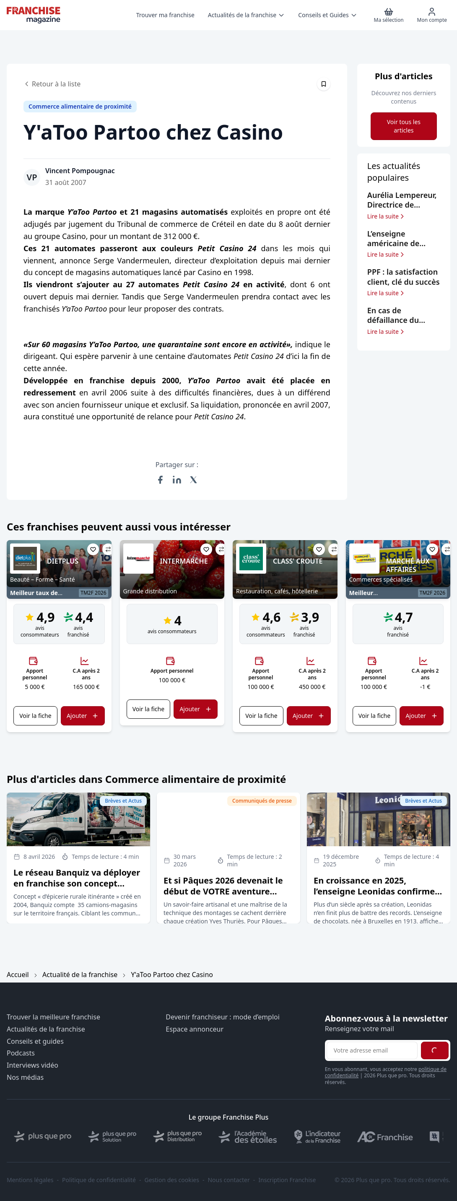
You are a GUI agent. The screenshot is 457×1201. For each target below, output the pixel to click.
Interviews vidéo (32, 1065)
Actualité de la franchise (79, 974)
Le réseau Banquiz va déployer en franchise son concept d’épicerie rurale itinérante (76, 883)
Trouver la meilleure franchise (53, 1017)
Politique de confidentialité (99, 1180)
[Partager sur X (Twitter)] (193, 479)
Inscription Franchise (287, 1180)
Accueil (18, 974)
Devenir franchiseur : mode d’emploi (223, 1017)
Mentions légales (30, 1180)
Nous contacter (228, 1180)
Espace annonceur (194, 1029)
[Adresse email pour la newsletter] (372, 1050)
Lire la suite (386, 216)
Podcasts (21, 1053)
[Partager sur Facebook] (160, 479)
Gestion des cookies (172, 1180)
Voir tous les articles (404, 126)
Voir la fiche (35, 716)
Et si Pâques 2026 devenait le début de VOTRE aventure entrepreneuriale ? (223, 891)
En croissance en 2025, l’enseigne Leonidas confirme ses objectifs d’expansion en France (374, 897)
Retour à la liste (51, 83)
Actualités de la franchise (46, 1029)
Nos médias (25, 1077)
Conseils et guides (35, 1041)
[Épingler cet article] (323, 84)
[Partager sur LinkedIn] (177, 479)
